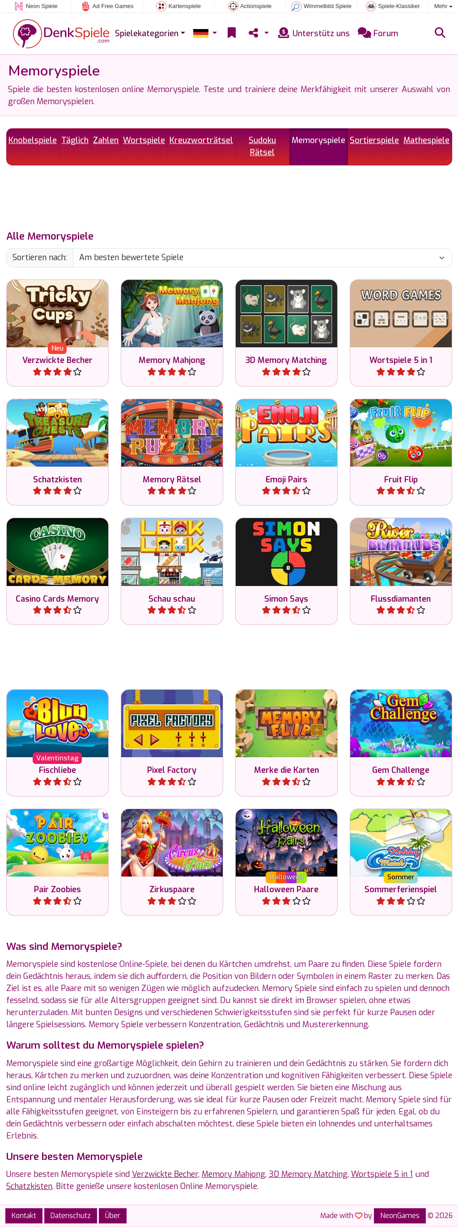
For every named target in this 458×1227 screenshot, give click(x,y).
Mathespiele (426, 140)
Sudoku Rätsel (262, 146)
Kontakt (24, 1215)
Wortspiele (144, 140)
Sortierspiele (374, 140)
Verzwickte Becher (165, 1174)
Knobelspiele (32, 140)
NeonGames (400, 1215)
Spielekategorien (146, 33)
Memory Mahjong (233, 1174)
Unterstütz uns (313, 33)
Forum (378, 33)
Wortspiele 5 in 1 (382, 1174)
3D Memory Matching (308, 1174)
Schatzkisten (29, 1186)
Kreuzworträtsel (201, 140)
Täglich (75, 140)
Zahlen (106, 140)
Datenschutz (71, 1215)
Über (112, 1215)
